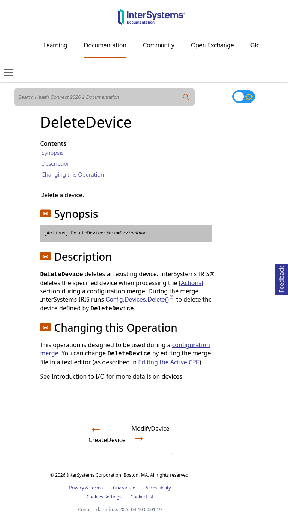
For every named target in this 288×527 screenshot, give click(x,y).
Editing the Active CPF (168, 362)
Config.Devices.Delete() (139, 299)
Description (55, 163)
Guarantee (124, 488)
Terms (96, 488)
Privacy (76, 488)
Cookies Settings (104, 497)
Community (158, 45)
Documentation (105, 45)
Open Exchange (212, 45)
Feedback (282, 278)
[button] (45, 213)
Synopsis (52, 152)
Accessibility (158, 488)
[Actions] (191, 283)
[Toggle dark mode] (243, 96)
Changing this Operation (72, 174)
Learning (56, 45)
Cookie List (141, 497)
